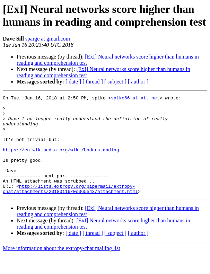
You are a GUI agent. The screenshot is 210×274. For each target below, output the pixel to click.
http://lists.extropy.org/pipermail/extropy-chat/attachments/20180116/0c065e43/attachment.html (70, 208)
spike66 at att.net (135, 99)
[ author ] (138, 82)
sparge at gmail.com (47, 39)
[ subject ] (115, 82)
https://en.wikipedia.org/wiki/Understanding (61, 161)
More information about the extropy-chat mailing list (61, 268)
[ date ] (73, 82)
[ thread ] (92, 82)
